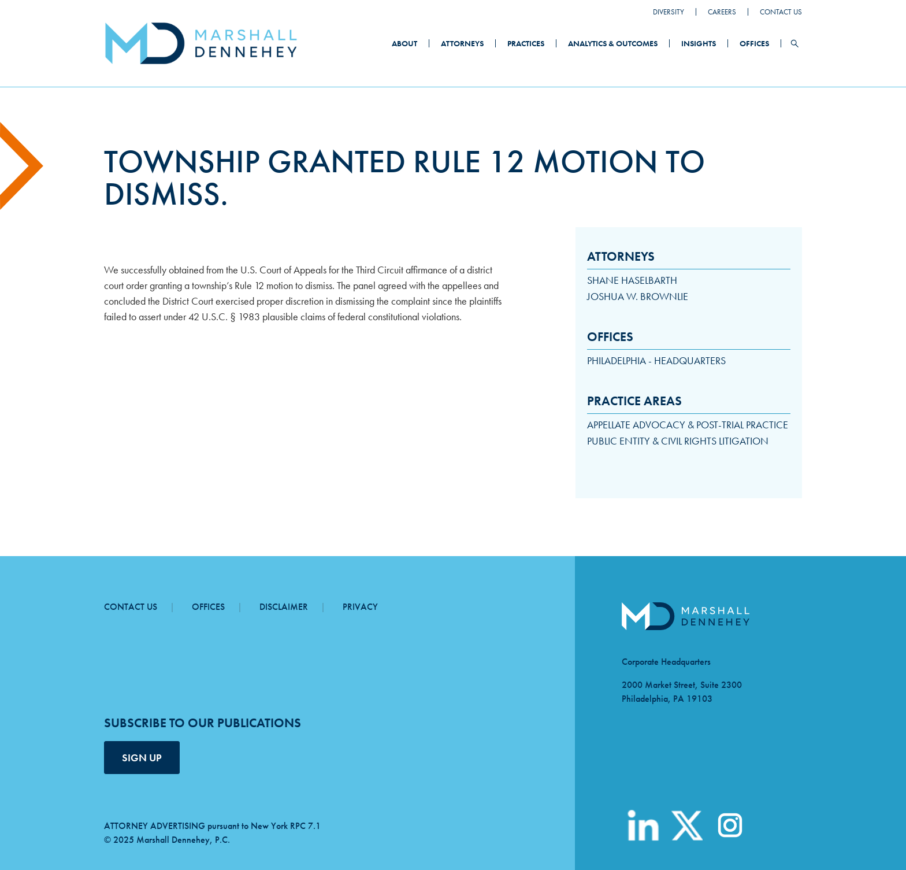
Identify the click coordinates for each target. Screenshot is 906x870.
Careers (722, 12)
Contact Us (781, 12)
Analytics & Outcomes (613, 43)
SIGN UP (142, 757)
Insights (698, 43)
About (404, 43)
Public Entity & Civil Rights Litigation (677, 440)
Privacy (360, 607)
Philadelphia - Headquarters (656, 360)
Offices (754, 43)
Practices (525, 43)
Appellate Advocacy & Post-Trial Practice (687, 424)
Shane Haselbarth (632, 280)
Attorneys (462, 43)
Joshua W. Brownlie (637, 296)
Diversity (668, 12)
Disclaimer (283, 607)
